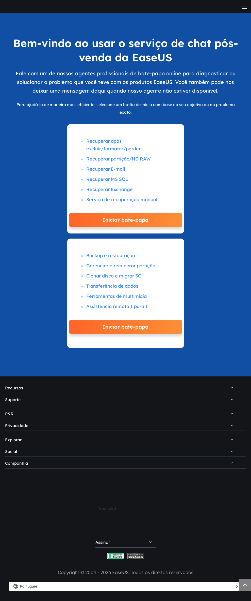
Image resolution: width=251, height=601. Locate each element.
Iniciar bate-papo (125, 220)
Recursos (14, 387)
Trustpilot (107, 508)
